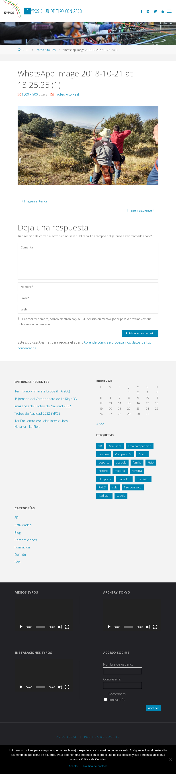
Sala (17, 562)
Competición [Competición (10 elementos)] (123, 454)
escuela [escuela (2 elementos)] (121, 462)
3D (27, 50)
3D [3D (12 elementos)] (100, 446)
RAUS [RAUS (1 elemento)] (102, 487)
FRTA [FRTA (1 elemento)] (151, 462)
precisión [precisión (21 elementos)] (143, 479)
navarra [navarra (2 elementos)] (137, 471)
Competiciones (25, 540)
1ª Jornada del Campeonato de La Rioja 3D (45, 399)
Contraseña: (112, 679)
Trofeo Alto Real (45, 50)
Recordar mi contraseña (117, 697)
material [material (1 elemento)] (120, 471)
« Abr (100, 424)
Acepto (73, 766)
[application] (44, 615)
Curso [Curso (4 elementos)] (142, 454)
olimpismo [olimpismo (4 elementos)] (105, 479)
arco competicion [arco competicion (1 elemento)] (139, 446)
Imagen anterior (34, 201)
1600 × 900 (30, 94)
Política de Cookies (101, 736)
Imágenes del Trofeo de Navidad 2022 (42, 406)
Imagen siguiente (141, 210)
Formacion (22, 547)
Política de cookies (95, 766)
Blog (17, 532)
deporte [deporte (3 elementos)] (103, 462)
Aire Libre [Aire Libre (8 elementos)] (114, 446)
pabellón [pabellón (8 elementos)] (124, 479)
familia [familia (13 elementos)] (137, 462)
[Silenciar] (60, 627)
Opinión (20, 554)
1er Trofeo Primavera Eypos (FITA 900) (42, 391)
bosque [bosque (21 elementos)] (103, 454)
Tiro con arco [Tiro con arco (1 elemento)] (132, 487)
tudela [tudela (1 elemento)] (121, 496)
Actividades (23, 525)
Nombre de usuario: (118, 664)
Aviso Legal (67, 736)
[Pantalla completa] (67, 627)
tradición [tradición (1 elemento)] (104, 496)
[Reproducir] (21, 627)
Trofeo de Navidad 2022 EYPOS (37, 413)
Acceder (153, 708)
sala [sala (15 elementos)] (114, 487)
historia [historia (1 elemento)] (103, 471)
